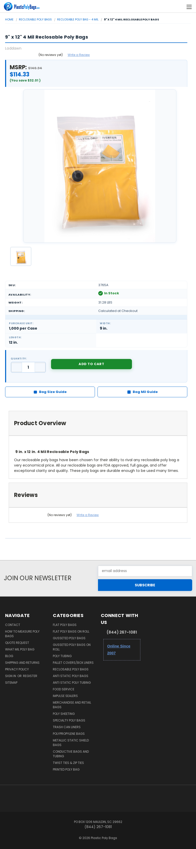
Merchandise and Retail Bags (72, 704)
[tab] (98, 423)
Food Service (63, 689)
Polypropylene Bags (69, 733)
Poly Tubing (62, 656)
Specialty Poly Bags (69, 720)
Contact (12, 625)
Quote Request (17, 643)
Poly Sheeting (64, 714)
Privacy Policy (17, 669)
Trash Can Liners (67, 727)
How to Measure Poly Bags (22, 633)
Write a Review (79, 55)
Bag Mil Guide (142, 391)
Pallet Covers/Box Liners (73, 662)
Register (30, 676)
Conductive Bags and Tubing (71, 753)
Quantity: (19, 358)
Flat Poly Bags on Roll (71, 631)
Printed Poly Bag (66, 769)
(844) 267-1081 (122, 632)
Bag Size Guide (50, 391)
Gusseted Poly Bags (69, 638)
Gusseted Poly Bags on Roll (72, 647)
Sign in (11, 676)
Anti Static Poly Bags (70, 676)
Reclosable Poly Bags (71, 669)
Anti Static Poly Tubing (72, 682)
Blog (9, 656)
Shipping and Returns (22, 662)
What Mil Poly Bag (19, 649)
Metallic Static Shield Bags (71, 742)
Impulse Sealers (65, 696)
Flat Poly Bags (65, 625)
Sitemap (11, 682)
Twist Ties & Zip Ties (68, 763)
